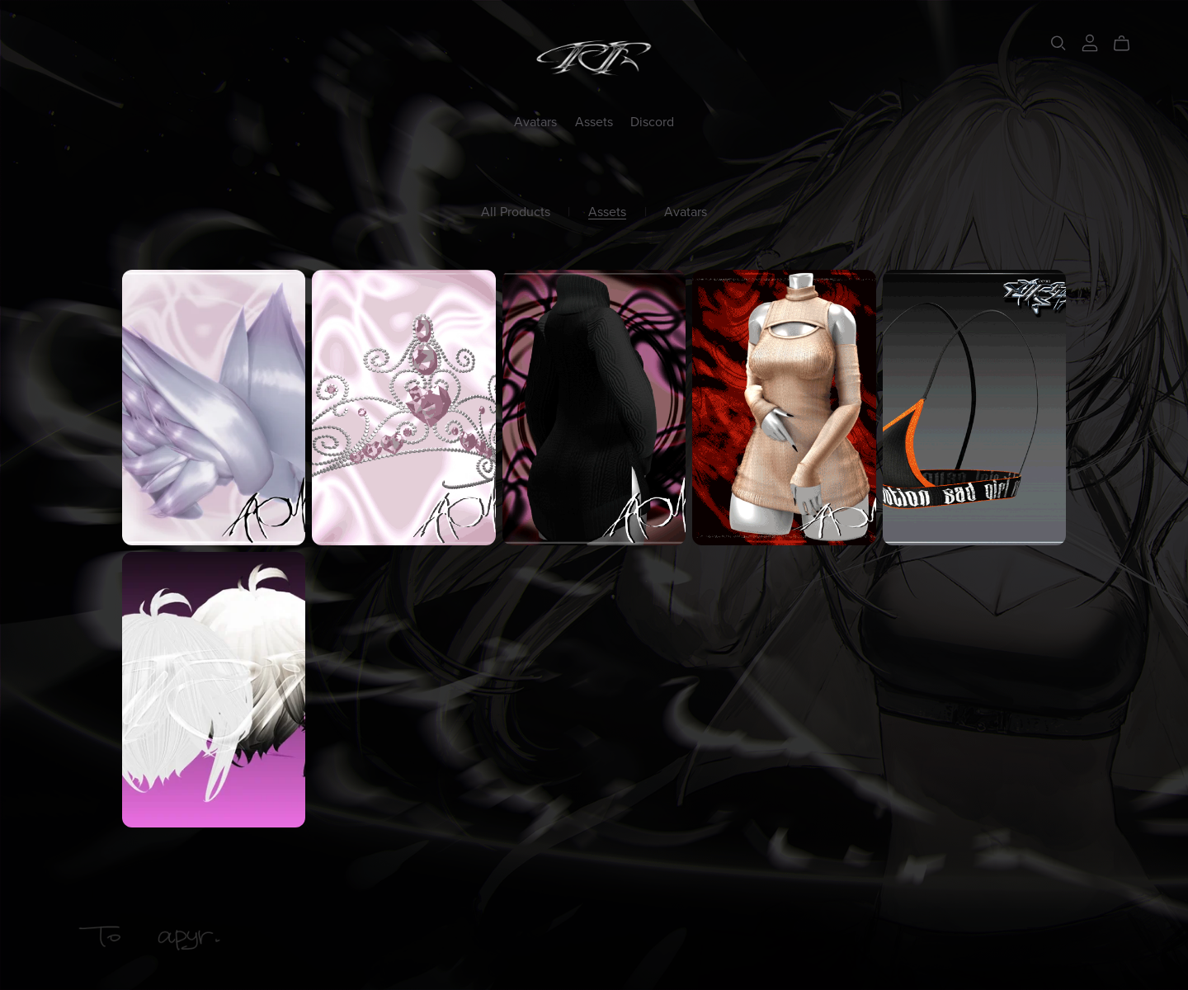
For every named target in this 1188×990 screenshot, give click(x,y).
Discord (652, 121)
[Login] (1090, 42)
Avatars (535, 121)
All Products (515, 212)
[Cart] (1128, 43)
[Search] (1058, 43)
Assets (594, 121)
